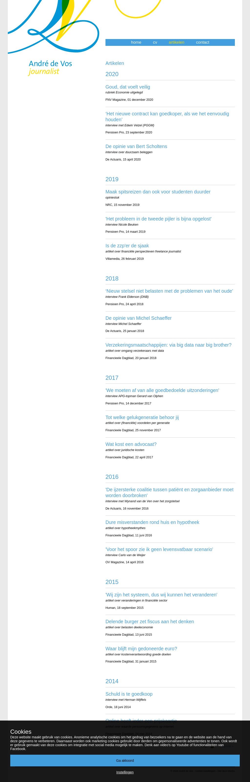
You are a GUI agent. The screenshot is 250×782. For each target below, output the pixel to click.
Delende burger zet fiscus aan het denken (149, 621)
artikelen (176, 42)
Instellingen (125, 772)
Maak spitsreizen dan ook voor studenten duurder (157, 191)
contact (202, 42)
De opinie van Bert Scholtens (136, 146)
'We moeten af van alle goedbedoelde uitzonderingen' (162, 390)
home (136, 42)
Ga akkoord (125, 760)
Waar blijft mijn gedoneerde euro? (141, 648)
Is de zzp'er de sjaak (127, 245)
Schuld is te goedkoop (129, 694)
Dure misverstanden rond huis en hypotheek (152, 522)
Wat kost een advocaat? (131, 444)
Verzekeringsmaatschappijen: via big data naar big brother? (168, 345)
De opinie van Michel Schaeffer (138, 318)
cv (155, 42)
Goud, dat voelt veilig (127, 87)
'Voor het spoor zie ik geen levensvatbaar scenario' (159, 549)
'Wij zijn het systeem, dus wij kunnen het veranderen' (161, 594)
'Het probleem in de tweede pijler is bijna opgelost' (158, 218)
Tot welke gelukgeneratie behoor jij (142, 417)
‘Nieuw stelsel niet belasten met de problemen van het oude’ (169, 291)
